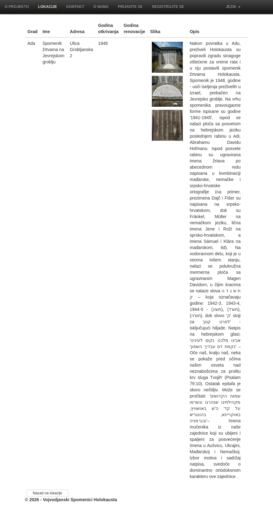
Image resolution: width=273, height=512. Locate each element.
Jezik (233, 7)
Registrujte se (168, 7)
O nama (100, 7)
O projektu (17, 7)
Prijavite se (130, 7)
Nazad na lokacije (47, 493)
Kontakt (75, 7)
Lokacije (47, 7)
